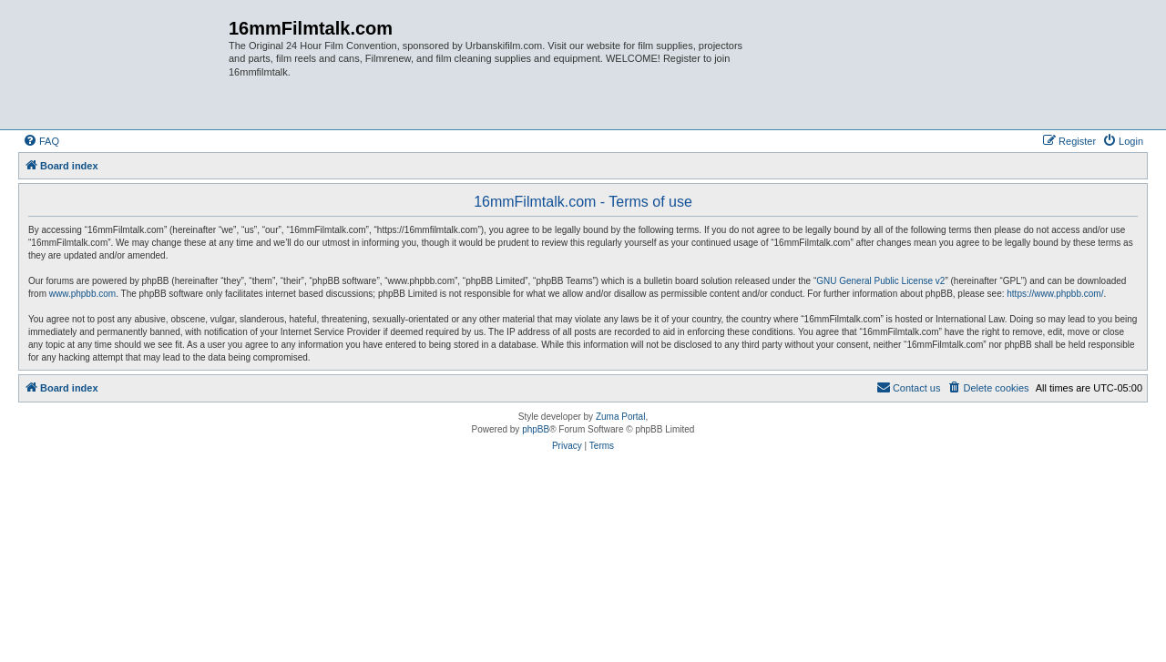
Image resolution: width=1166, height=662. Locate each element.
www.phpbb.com (82, 294)
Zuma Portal (620, 417)
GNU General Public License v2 (880, 281)
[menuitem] (41, 141)
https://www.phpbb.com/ (1055, 294)
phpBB (535, 429)
